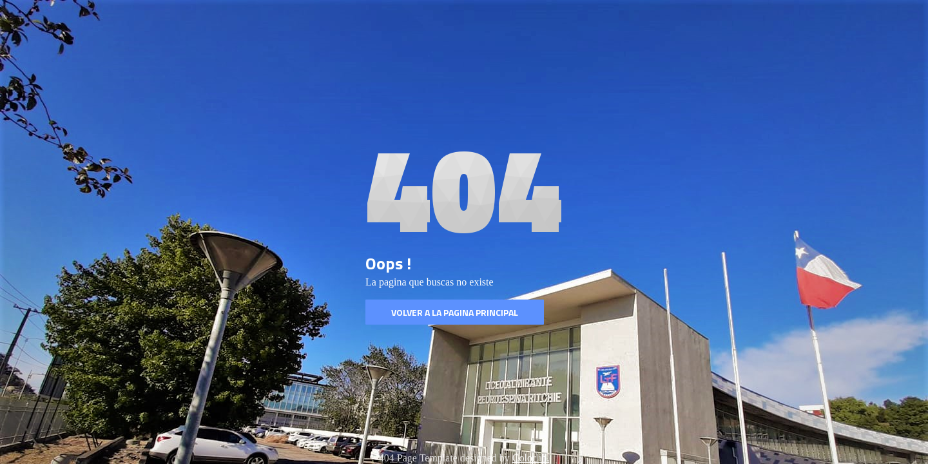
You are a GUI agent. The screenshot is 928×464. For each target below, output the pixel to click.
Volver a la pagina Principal (454, 312)
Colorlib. (530, 457)
